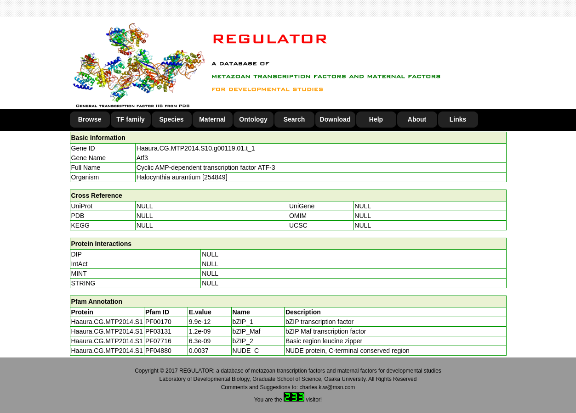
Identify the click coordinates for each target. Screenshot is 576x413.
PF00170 (158, 321)
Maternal (212, 119)
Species (172, 119)
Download (335, 119)
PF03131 (158, 331)
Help (376, 119)
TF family (130, 119)
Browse (90, 119)
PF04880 (158, 350)
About (417, 119)
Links (458, 119)
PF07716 (158, 341)
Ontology (253, 119)
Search (294, 119)
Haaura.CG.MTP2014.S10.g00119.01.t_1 (196, 148)
